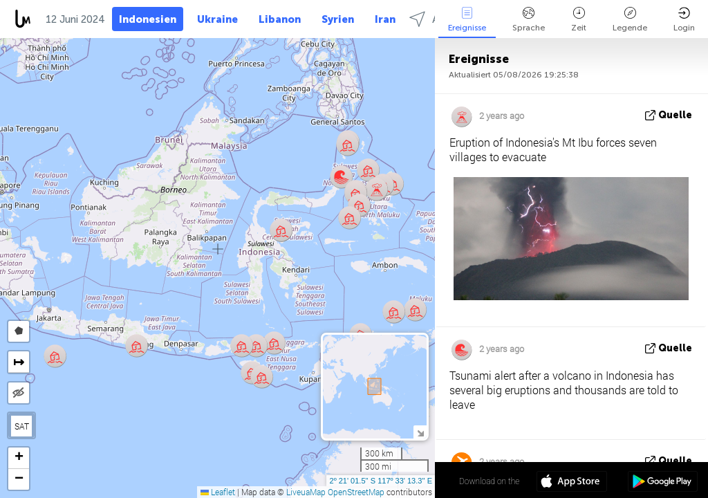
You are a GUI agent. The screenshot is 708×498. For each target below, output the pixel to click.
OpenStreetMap (356, 491)
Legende (630, 20)
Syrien (338, 19)
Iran (385, 19)
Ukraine (217, 19)
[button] (349, 217)
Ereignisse (467, 20)
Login (684, 20)
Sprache (528, 20)
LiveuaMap (306, 491)
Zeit (578, 20)
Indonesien (147, 19)
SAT (22, 426)
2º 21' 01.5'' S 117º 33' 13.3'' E (381, 481)
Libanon (280, 19)
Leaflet (218, 491)
